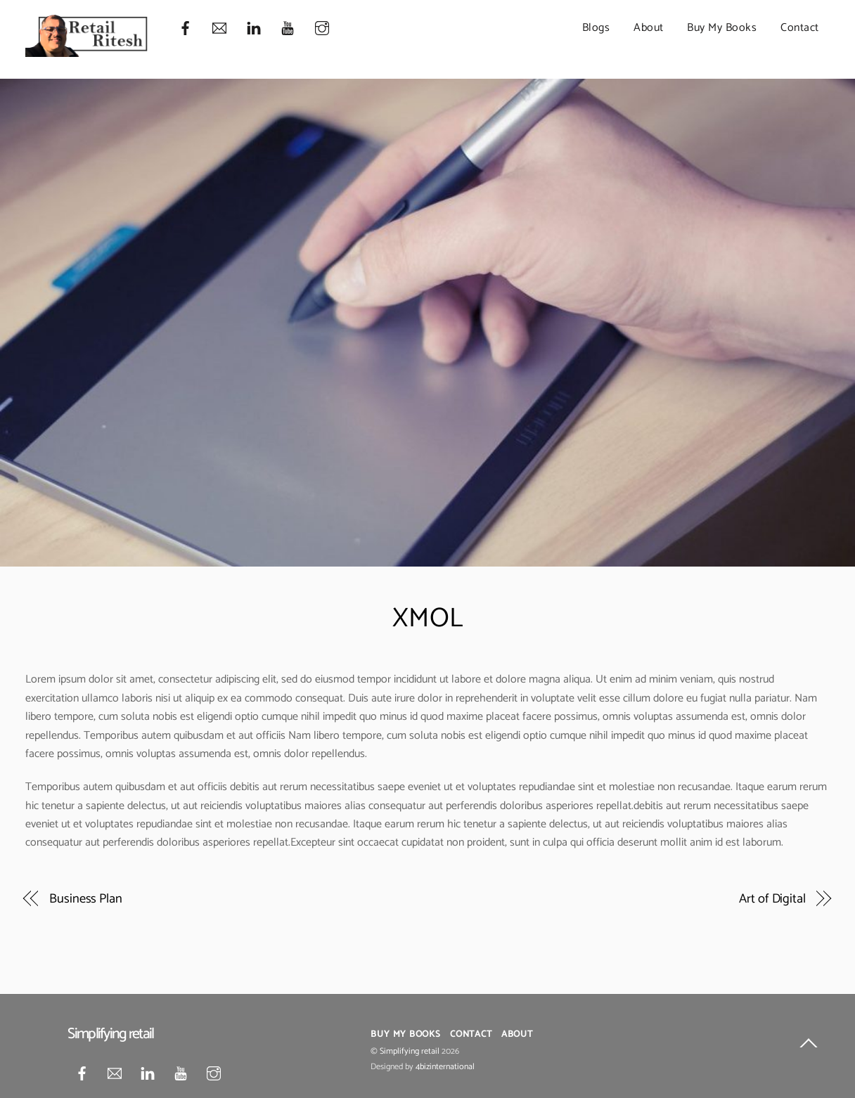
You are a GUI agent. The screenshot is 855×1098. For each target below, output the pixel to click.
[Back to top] (809, 1046)
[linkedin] (254, 28)
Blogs (596, 27)
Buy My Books (722, 27)
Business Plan (85, 899)
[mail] (219, 28)
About (649, 27)
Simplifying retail (409, 1052)
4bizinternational (445, 1067)
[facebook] (186, 28)
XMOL (427, 619)
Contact (799, 27)
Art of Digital (772, 899)
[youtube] (288, 28)
